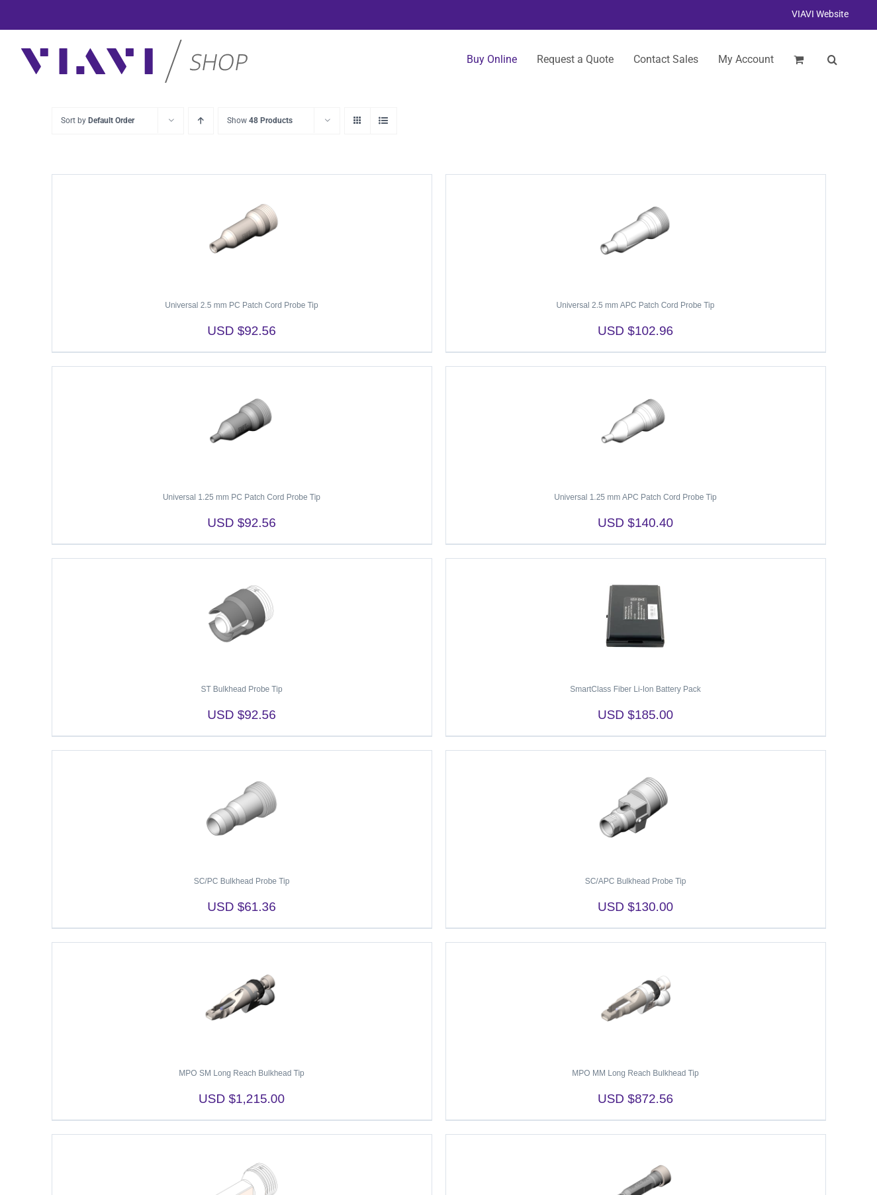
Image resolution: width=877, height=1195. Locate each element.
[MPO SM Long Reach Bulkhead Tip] (242, 999)
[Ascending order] (201, 120)
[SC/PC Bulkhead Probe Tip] (242, 807)
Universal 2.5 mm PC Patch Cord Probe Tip (241, 305)
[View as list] (383, 121)
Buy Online (492, 59)
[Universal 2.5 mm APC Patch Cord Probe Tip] (635, 231)
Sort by (97, 120)
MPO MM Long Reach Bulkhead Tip (635, 1073)
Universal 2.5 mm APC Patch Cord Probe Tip (636, 305)
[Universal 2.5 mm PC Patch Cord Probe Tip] (242, 231)
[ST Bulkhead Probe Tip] (242, 615)
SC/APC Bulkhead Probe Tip (635, 881)
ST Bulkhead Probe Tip (241, 689)
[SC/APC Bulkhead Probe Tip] (635, 807)
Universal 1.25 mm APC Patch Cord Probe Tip (635, 497)
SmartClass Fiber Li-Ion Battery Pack (635, 689)
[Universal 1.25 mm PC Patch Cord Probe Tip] (242, 423)
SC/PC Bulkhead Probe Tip (242, 881)
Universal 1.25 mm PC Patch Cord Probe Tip (241, 497)
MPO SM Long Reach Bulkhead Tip (241, 1073)
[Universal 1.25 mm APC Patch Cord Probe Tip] (635, 423)
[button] (832, 59)
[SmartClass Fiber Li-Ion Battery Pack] (635, 615)
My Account (746, 59)
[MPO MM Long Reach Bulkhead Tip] (635, 999)
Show (260, 120)
